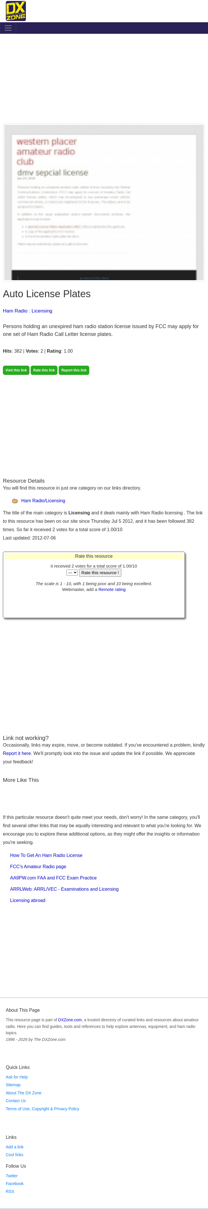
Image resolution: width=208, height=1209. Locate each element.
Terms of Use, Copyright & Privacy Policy (42, 1108)
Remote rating (112, 589)
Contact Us (16, 1100)
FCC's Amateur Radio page (38, 866)
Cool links (14, 1154)
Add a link (14, 1147)
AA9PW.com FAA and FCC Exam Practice (53, 877)
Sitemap (13, 1084)
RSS (10, 1191)
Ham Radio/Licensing (43, 501)
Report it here (17, 753)
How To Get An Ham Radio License (46, 855)
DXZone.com (70, 1020)
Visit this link (16, 370)
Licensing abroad (27, 900)
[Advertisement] (104, 80)
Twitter (12, 1175)
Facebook (14, 1183)
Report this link (73, 370)
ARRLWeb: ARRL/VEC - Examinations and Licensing (64, 889)
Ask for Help (17, 1077)
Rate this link (44, 370)
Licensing (41, 311)
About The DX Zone (23, 1093)
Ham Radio (15, 311)
